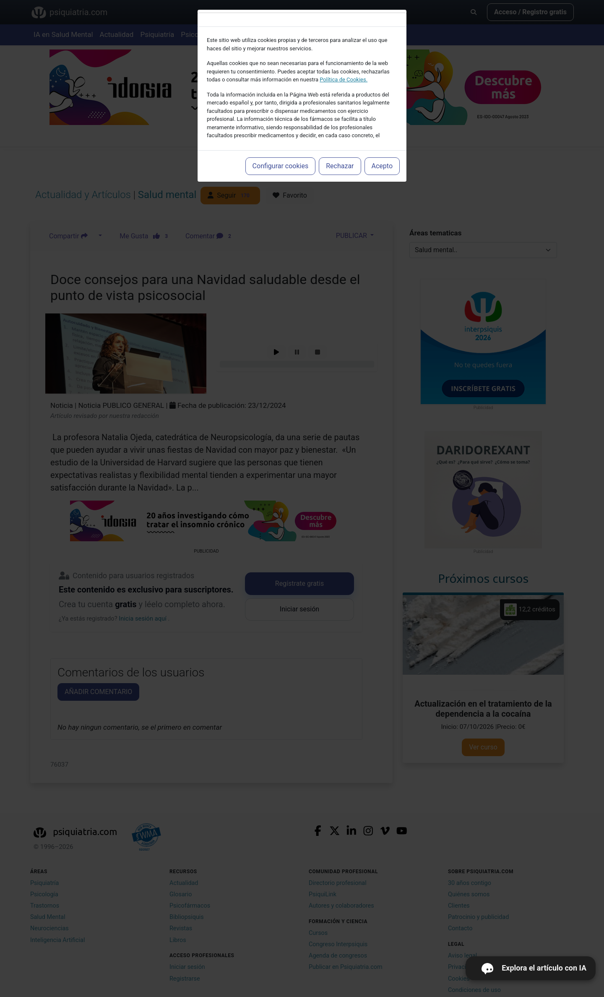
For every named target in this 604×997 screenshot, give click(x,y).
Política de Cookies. (343, 79)
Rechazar (340, 166)
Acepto (382, 166)
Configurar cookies (281, 166)
